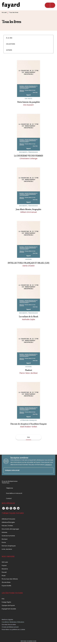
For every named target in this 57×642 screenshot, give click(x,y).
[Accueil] (11, 5)
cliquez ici (48, 464)
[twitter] (11, 508)
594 (28, 437)
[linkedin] (18, 508)
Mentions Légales (7, 619)
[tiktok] (14, 508)
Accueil (4, 12)
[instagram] (3, 508)
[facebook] (7, 508)
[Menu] (50, 5)
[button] (10, 38)
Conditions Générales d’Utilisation (13, 622)
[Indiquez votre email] (25, 470)
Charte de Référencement (10, 627)
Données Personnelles (9, 624)
